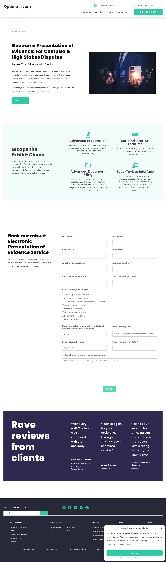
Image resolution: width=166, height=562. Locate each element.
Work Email (67, 250)
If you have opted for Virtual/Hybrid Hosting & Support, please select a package (83, 327)
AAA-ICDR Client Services (101, 535)
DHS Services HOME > (20, 32)
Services (86, 12)
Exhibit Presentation (73, 308)
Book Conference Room (75, 319)
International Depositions (101, 527)
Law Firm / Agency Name (73, 263)
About (111, 12)
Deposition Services (99, 531)
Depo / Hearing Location (73, 342)
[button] (161, 528)
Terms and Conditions (77, 549)
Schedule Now (148, 11)
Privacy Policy (50, 549)
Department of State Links (19, 534)
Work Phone (117, 250)
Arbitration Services (99, 539)
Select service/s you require (75, 290)
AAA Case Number (121, 263)
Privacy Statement (141, 558)
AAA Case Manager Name (74, 276)
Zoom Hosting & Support (75, 305)
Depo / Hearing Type (121, 326)
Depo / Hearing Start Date (124, 342)
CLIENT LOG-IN (27, 549)
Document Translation (74, 316)
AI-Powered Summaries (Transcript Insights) (84, 301)
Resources (123, 12)
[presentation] (79, 378)
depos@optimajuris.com (108, 5)
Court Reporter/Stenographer (78, 294)
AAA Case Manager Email (124, 276)
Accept (134, 553)
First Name (67, 236)
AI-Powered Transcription (76, 298)
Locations (99, 12)
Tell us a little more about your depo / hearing (83, 355)
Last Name (117, 236)
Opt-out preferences (127, 558)
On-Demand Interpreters (75, 312)
